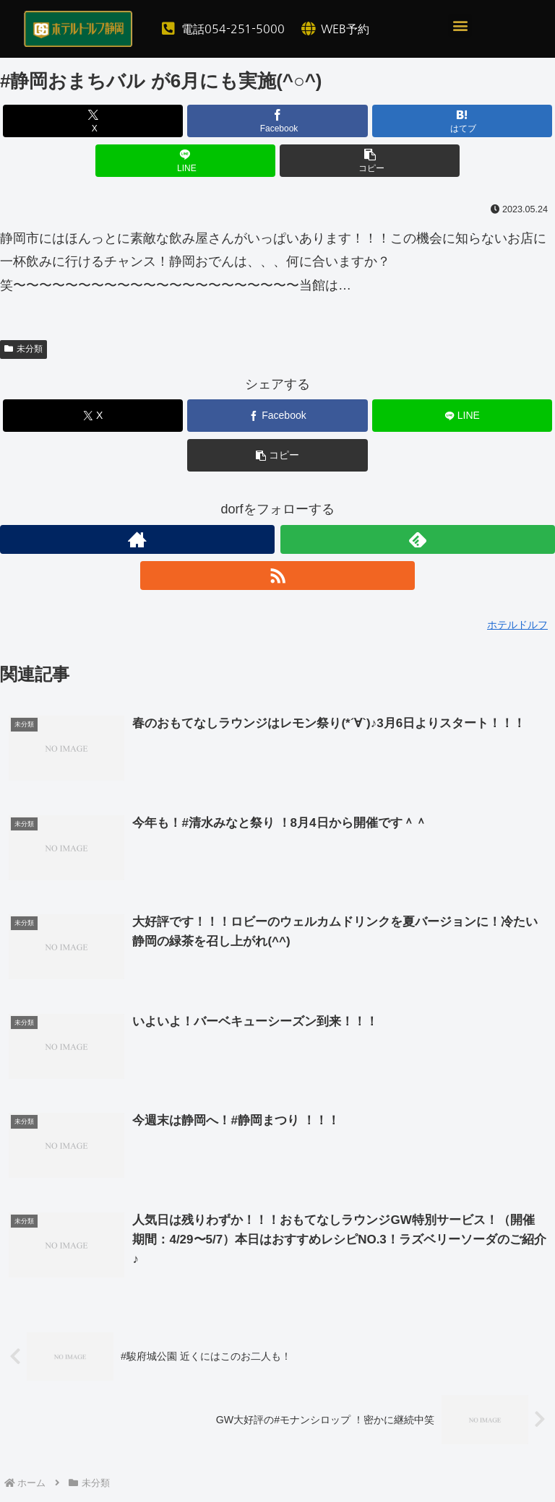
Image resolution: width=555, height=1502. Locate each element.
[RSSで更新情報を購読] (277, 575)
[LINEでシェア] (185, 160)
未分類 (23, 349)
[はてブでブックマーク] (462, 121)
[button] (460, 26)
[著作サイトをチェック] (137, 539)
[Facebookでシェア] (277, 121)
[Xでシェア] (93, 121)
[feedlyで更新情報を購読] (417, 539)
